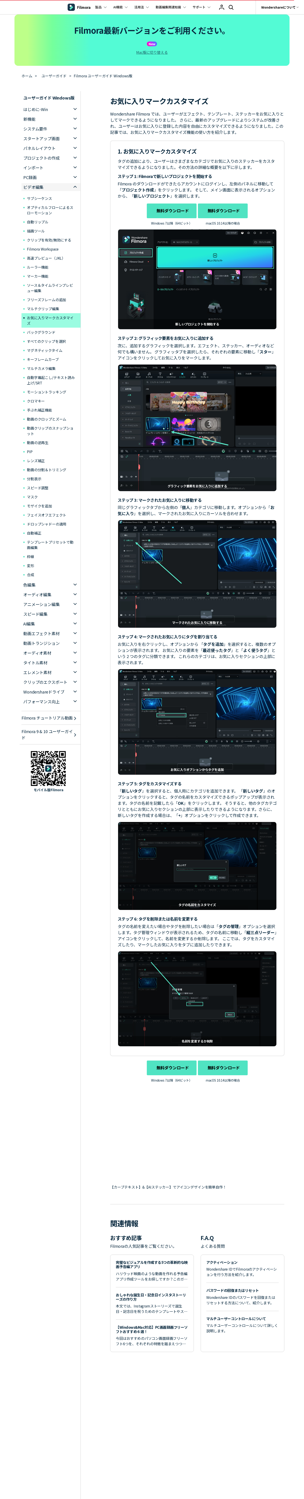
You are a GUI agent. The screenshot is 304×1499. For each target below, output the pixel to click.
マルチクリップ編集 (43, 308)
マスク (45, 497)
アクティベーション (222, 1262)
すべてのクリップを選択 (46, 341)
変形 (37, 565)
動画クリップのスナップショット (50, 430)
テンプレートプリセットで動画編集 (50, 544)
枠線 (48, 556)
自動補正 (48, 533)
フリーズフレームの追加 (46, 299)
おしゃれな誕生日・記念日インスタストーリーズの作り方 (151, 1297)
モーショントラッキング (46, 392)
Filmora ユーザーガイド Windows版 (103, 75)
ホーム (26, 75)
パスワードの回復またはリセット (232, 1290)
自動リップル (37, 222)
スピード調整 (46, 487)
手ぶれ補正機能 (46, 410)
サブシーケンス (39, 198)
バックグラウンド (41, 332)
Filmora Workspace (43, 249)
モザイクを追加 (46, 506)
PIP (44, 451)
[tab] (51, 109)
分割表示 (46, 478)
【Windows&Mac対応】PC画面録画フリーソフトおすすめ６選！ (152, 1329)
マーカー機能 (37, 276)
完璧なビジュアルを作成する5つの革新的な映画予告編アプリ (152, 1264)
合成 (30, 574)
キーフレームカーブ (43, 359)
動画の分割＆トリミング (46, 469)
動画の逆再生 (46, 442)
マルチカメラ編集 (41, 368)
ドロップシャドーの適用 (46, 524)
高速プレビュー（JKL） (46, 258)
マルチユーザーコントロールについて (236, 1318)
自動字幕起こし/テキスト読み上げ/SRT (51, 380)
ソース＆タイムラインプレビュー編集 (50, 287)
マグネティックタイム (44, 350)
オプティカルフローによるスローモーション (50, 210)
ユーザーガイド (53, 75)
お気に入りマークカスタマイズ (50, 320)
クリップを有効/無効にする (49, 240)
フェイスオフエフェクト (46, 515)
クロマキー (36, 401)
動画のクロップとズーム (46, 419)
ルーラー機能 (37, 267)
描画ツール (36, 231)
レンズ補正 (46, 460)
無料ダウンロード (172, 211)
